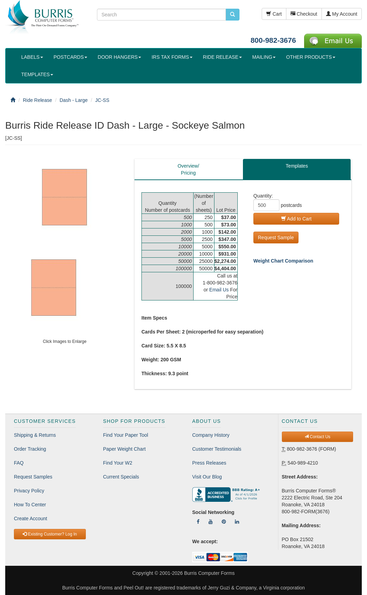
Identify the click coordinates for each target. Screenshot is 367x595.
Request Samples (33, 477)
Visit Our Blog (207, 477)
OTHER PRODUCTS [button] (310, 57)
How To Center (30, 504)
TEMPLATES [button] (37, 74)
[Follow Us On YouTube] (210, 522)
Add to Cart (296, 219)
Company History (210, 435)
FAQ (19, 463)
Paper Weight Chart (124, 449)
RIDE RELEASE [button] (222, 57)
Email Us (219, 289)
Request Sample (276, 237)
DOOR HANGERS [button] (119, 57)
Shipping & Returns (35, 435)
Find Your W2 (117, 463)
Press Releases (209, 463)
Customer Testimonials (216, 449)
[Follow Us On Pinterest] (223, 522)
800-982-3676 (273, 40)
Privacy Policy (29, 490)
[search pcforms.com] (232, 15)
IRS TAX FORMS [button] (172, 57)
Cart (274, 14)
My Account (341, 14)
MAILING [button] (264, 57)
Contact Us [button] (317, 436)
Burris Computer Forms (209, 573)
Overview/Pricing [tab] (188, 169)
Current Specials (121, 477)
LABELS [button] (32, 57)
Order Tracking (30, 449)
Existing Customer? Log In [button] (50, 534)
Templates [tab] (297, 166)
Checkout (304, 14)
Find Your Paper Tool (125, 435)
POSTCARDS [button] (70, 57)
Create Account (30, 518)
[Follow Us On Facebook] (198, 522)
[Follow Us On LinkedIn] (237, 522)
